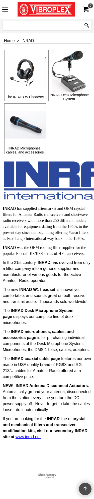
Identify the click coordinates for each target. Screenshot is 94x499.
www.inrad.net (28, 437)
